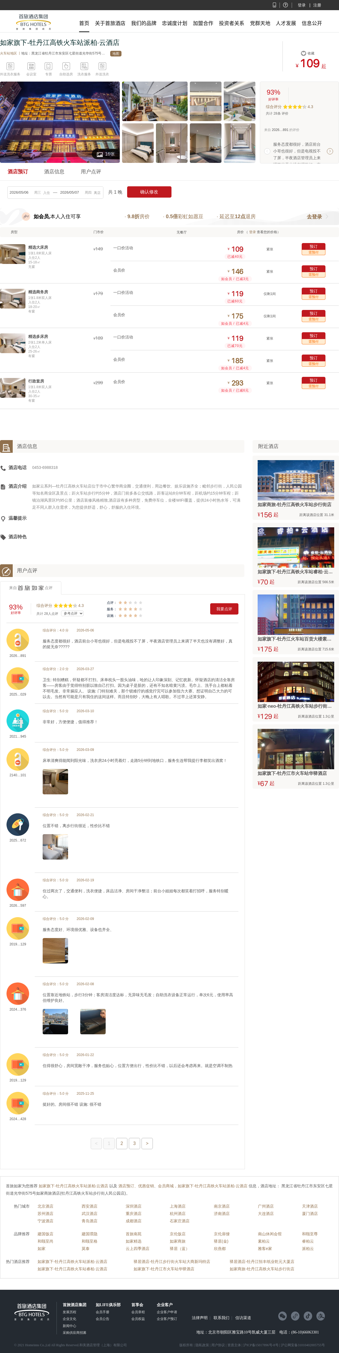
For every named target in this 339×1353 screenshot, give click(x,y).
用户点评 (91, 171)
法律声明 (200, 1318)
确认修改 (149, 191)
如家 (41, 1248)
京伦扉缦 (222, 1234)
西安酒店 (89, 1206)
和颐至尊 (310, 1234)
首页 (84, 23)
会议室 (31, 74)
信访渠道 (243, 1318)
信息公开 (312, 23)
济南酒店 (222, 1213)
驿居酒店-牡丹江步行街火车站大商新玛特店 (172, 1261)
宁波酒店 (45, 1221)
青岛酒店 (89, 1221)
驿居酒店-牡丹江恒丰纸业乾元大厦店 (262, 1261)
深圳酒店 (134, 1206)
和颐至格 (89, 1241)
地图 (115, 54)
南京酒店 (222, 1206)
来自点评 (31, 588)
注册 (317, 5)
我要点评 (224, 609)
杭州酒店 (178, 1213)
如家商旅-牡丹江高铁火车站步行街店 (262, 1269)
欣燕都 (220, 1248)
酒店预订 (18, 171)
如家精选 (134, 1241)
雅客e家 (265, 1248)
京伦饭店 (178, 1234)
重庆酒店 (134, 1213)
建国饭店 (45, 1234)
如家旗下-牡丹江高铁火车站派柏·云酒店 (72, 1261)
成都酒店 (134, 1221)
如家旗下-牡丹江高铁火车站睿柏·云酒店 (72, 1269)
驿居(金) (221, 1241)
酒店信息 (54, 171)
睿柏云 (308, 1241)
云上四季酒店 (137, 1248)
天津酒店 (310, 1206)
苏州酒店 (45, 1213)
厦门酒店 (310, 1213)
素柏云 (264, 1241)
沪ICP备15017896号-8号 (261, 1345)
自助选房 (66, 74)
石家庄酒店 (180, 1221)
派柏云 (308, 1248)
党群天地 (260, 23)
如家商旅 (178, 1241)
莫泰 (86, 1248)
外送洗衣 (102, 74)
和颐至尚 (45, 1241)
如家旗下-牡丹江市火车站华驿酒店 (164, 1269)
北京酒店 (45, 1206)
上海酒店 (178, 1206)
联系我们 (221, 1318)
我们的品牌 (144, 23)
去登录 (314, 216)
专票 (48, 74)
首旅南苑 (134, 1234)
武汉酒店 (89, 1213)
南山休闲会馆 (270, 1234)
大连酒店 (266, 1213)
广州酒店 (266, 1206)
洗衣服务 (84, 74)
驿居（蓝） (180, 1248)
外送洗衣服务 (10, 74)
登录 (302, 5)
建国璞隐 (89, 1234)
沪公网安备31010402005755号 (303, 1345)
